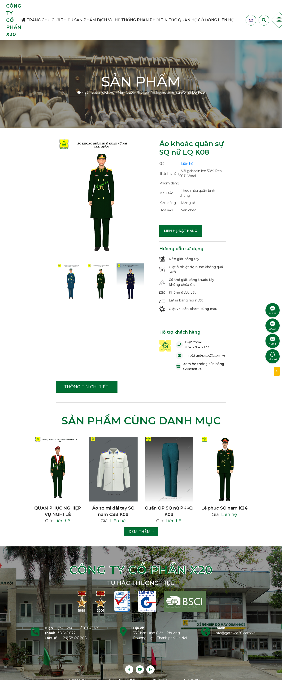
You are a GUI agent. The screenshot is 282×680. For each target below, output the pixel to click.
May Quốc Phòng (132, 92)
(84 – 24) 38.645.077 (67, 630)
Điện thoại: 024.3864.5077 (197, 344)
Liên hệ (226, 20)
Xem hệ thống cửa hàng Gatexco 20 (203, 366)
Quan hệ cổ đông (197, 20)
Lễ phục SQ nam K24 (224, 508)
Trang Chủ (36, 20)
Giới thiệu (62, 20)
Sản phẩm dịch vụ (94, 20)
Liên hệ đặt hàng (180, 231)
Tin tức (169, 20)
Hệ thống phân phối (137, 20)
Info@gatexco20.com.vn (205, 355)
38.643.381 (91, 628)
